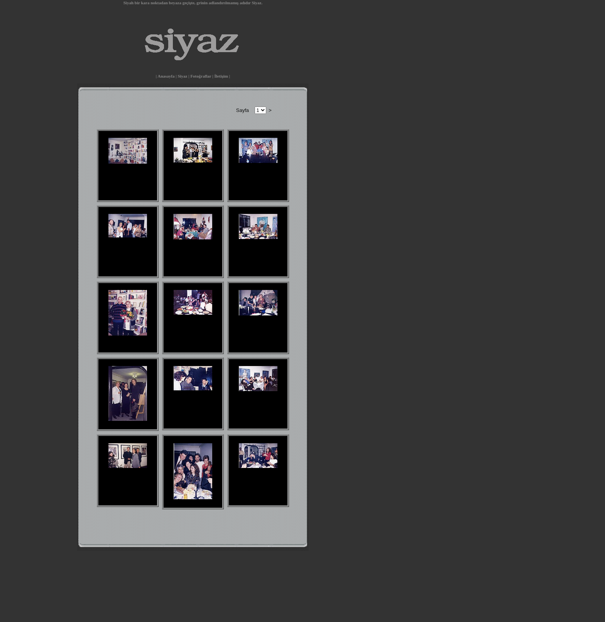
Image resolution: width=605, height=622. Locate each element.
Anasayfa (165, 76)
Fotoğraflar (200, 76)
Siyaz (182, 76)
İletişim (221, 76)
